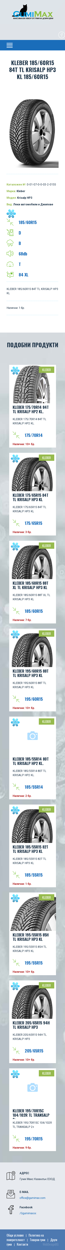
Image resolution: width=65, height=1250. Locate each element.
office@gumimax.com (32, 1198)
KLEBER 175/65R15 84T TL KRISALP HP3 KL (30, 497)
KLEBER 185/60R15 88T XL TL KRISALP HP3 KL (30, 585)
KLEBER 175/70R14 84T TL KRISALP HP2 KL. (31, 409)
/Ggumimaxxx (28, 1213)
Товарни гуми (37, 1239)
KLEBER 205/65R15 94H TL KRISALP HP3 (31, 1025)
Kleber (46, 369)
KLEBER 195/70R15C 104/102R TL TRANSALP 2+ (31, 1113)
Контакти (22, 1244)
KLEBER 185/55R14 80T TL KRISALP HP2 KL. (31, 761)
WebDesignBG (51, 1244)
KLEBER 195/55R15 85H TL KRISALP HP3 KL (31, 937)
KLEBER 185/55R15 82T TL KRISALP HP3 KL (30, 849)
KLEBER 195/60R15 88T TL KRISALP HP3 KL (31, 673)
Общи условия (15, 1235)
